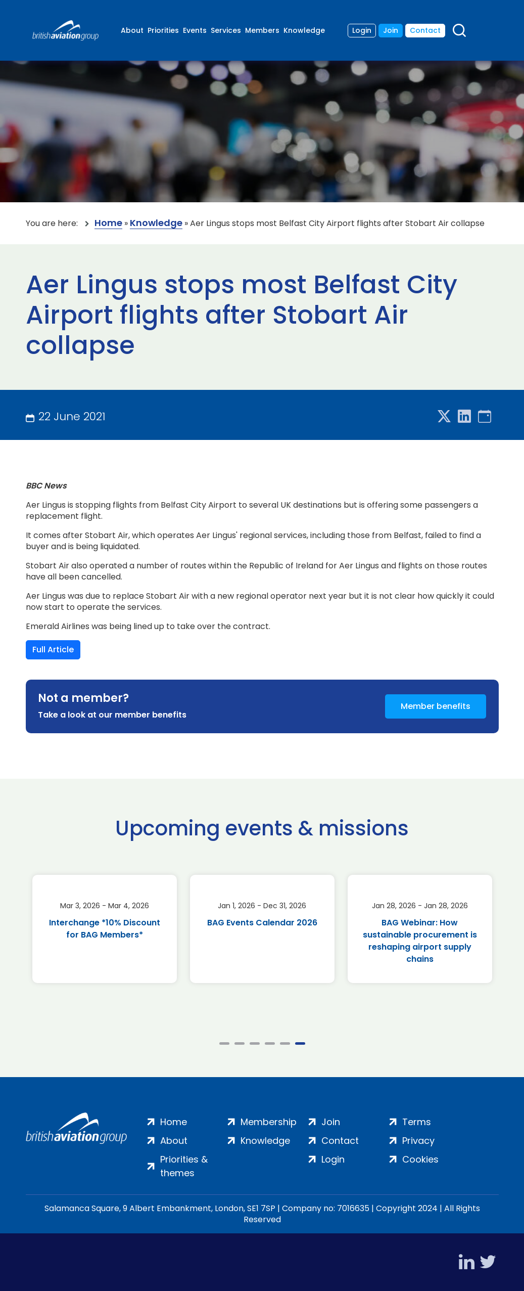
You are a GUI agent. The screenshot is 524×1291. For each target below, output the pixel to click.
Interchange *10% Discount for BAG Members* (104, 929)
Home (108, 223)
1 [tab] (224, 1043)
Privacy (418, 1140)
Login (361, 30)
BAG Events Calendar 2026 (262, 922)
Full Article (53, 649)
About (132, 30)
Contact (425, 30)
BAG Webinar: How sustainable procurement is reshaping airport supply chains (420, 941)
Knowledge (304, 30)
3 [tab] (255, 1043)
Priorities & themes (184, 1166)
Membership (269, 1122)
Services (226, 30)
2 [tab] (239, 1043)
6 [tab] (300, 1043)
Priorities (163, 30)
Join (390, 30)
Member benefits (435, 706)
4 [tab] (270, 1043)
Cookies (420, 1159)
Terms (416, 1122)
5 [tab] (285, 1043)
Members (262, 30)
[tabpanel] (104, 929)
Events (195, 30)
